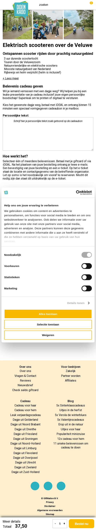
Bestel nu (81, 524)
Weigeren (48, 334)
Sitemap (50, 514)
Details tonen (75, 303)
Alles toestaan (48, 313)
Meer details (11, 521)
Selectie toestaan (48, 324)
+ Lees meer (11, 78)
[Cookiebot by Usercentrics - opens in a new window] (76, 192)
